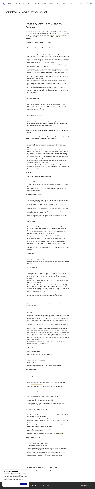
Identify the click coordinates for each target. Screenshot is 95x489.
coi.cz (28, 422)
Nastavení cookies (8, 483)
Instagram (32, 485)
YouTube (29, 485)
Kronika (44, 3)
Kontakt (58, 3)
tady (61, 433)
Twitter (35, 485)
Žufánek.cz (4, 4)
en (91, 3)
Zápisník (37, 3)
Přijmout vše (24, 483)
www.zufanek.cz (59, 35)
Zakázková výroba (27, 3)
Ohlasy (51, 3)
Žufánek (9, 3)
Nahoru (47, 485)
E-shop (71, 3)
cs (87, 3)
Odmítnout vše (17, 483)
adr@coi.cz (62, 420)
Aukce (64, 3)
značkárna (87, 485)
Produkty (17, 3)
